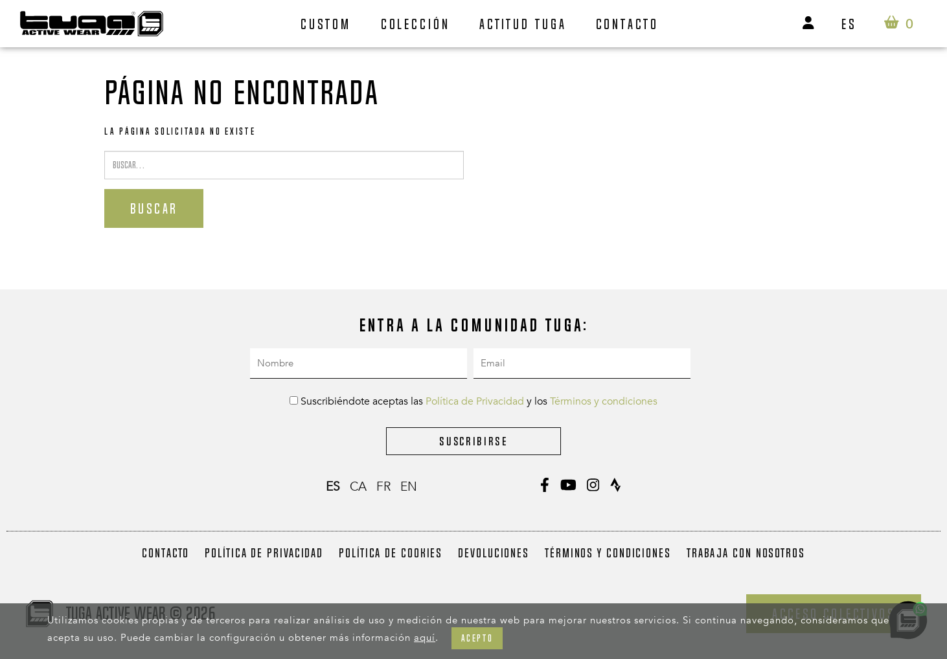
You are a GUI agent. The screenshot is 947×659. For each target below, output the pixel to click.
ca (358, 487)
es (849, 24)
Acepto (477, 638)
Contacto (627, 24)
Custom (326, 24)
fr (383, 487)
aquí (424, 637)
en (408, 487)
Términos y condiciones (603, 401)
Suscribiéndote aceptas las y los (473, 401)
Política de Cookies (390, 552)
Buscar (153, 208)
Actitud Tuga (523, 24)
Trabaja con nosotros (746, 552)
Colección (415, 24)
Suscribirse (473, 441)
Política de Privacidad (475, 401)
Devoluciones (493, 552)
